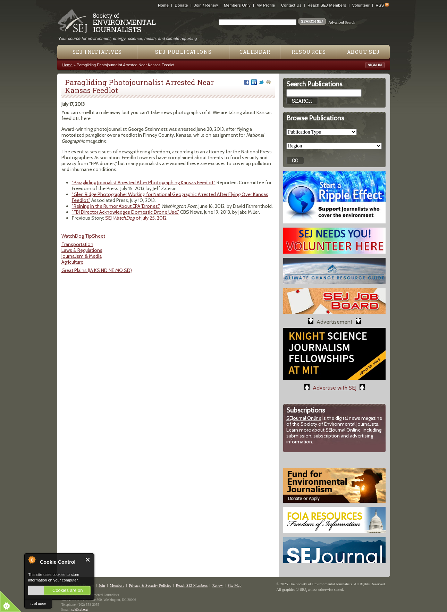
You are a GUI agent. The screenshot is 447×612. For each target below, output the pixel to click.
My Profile (265, 5)
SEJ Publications (183, 52)
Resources (309, 52)
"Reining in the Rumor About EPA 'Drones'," (116, 206)
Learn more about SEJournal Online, (324, 430)
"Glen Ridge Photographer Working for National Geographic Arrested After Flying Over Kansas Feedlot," (170, 197)
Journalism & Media (81, 256)
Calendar (255, 52)
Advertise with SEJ (334, 387)
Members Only (237, 5)
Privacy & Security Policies (150, 585)
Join (102, 585)
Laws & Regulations (81, 250)
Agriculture (72, 262)
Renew (217, 585)
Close (88, 560)
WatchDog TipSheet (83, 236)
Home (163, 5)
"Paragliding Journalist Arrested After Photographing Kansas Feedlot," (144, 182)
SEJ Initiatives (97, 52)
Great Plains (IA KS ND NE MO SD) (96, 270)
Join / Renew (206, 5)
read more (38, 603)
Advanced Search (341, 22)
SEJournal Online (303, 418)
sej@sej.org (79, 609)
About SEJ (363, 52)
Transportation (77, 244)
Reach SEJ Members (326, 5)
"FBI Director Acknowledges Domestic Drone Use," (125, 212)
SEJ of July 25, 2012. (136, 218)
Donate (181, 5)
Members (117, 585)
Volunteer (361, 5)
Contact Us (291, 5)
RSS (380, 5)
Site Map (235, 585)
